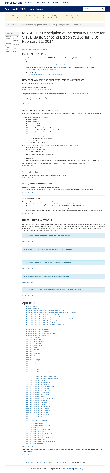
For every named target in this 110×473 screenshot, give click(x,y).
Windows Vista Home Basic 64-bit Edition (39, 433)
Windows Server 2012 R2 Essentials (37, 408)
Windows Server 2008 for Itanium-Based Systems (42, 378)
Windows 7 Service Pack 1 (34, 345)
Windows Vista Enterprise (34, 427)
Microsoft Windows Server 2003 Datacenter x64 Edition (43, 315)
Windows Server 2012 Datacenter (37, 400)
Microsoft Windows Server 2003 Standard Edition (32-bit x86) (45, 325)
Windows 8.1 (30, 358)
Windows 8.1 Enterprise (33, 360)
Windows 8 (29, 351)
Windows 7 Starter (32, 347)
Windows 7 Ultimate (32, 349)
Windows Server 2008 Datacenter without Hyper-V (42, 372)
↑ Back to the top (27, 104)
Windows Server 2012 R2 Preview (37, 413)
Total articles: (29, 462)
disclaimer (60, 18)
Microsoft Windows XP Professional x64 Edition (41, 333)
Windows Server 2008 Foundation (37, 380)
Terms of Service (67, 469)
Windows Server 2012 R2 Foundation (38, 411)
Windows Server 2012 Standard (36, 417)
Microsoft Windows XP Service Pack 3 (38, 335)
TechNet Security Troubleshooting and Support (37, 89)
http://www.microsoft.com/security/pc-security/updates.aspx (47, 64)
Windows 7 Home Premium (35, 341)
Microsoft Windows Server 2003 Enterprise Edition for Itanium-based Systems (50, 319)
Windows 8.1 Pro (31, 362)
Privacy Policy (78, 469)
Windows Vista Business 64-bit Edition (38, 421)
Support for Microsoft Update (46, 83)
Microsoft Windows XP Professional (37, 331)
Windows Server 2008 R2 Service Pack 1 (39, 390)
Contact (66, 3)
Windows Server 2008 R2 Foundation (38, 388)
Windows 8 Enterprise (33, 353)
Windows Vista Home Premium (36, 439)
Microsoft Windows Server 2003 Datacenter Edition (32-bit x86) (46, 311)
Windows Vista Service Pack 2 (36, 443)
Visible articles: (59, 462)
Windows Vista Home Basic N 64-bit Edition (40, 437)
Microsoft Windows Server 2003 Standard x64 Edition (43, 327)
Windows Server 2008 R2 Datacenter (38, 382)
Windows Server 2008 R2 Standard (37, 392)
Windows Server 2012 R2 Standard (37, 415)
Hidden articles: (44, 462)
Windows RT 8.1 (31, 368)
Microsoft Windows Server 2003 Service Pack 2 (41, 323)
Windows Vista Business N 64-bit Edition (39, 425)
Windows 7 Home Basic (33, 339)
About (56, 3)
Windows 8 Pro (31, 355)
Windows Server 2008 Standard (36, 396)
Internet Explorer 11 (32, 308)
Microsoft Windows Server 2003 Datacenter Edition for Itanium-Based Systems (51, 313)
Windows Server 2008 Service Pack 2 (38, 394)
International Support (28, 100)
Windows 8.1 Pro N (32, 364)
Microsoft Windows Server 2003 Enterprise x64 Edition (43, 321)
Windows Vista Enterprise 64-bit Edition (38, 429)
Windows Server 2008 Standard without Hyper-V (41, 398)
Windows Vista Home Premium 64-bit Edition (40, 441)
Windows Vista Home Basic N (35, 435)
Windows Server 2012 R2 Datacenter (38, 406)
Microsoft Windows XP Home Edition (38, 329)
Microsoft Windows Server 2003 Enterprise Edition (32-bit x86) (46, 317)
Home (8, 25)
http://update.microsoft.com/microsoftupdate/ (43, 69)
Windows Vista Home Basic (35, 431)
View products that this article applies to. (35, 49)
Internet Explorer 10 (32, 306)
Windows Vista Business (34, 419)
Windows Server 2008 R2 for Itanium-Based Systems (43, 386)
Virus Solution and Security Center (78, 94)
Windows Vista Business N (34, 423)
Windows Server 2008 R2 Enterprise (37, 384)
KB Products (43, 3)
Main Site (29, 3)
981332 (26, 189)
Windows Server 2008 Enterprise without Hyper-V (42, 376)
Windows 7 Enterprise (33, 337)
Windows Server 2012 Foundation (37, 404)
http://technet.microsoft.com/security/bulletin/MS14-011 (46, 74)
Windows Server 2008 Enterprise (36, 374)
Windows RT (30, 366)
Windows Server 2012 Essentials (36, 402)
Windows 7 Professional (34, 343)
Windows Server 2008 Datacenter (37, 370)
